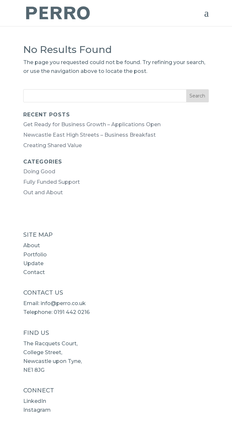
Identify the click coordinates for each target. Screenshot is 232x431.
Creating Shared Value (52, 145)
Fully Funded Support (51, 182)
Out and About (43, 192)
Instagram (37, 410)
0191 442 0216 (72, 312)
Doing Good (39, 171)
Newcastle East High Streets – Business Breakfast (89, 135)
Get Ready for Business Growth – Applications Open (92, 124)
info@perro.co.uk (63, 303)
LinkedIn (34, 401)
